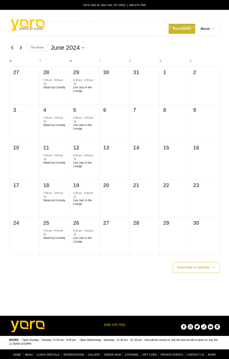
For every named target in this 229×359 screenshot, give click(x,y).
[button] (173, 27)
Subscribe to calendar (193, 267)
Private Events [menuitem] (172, 354)
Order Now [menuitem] (112, 354)
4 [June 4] (44, 110)
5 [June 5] (74, 110)
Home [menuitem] (17, 354)
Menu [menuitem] (29, 354)
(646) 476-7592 (114, 325)
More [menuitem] (212, 354)
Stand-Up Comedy (54, 87)
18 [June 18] (46, 185)
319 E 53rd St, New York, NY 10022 (104, 5)
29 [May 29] (76, 72)
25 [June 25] (46, 223)
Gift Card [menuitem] (149, 354)
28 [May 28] (46, 72)
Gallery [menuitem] (94, 354)
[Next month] (20, 47)
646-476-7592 (137, 5)
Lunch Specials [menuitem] (48, 354)
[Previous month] (12, 47)
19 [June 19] (76, 185)
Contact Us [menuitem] (195, 354)
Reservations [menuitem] (74, 354)
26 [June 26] (76, 223)
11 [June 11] (46, 148)
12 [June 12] (76, 148)
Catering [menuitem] (131, 354)
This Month (37, 47)
